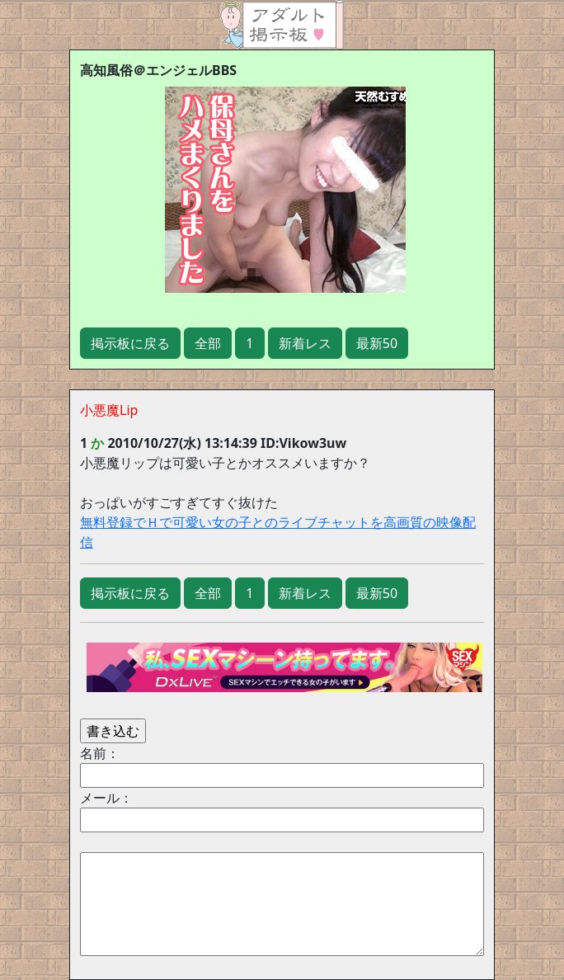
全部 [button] (208, 343)
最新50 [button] (376, 343)
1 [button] (249, 343)
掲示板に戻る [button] (130, 343)
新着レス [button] (305, 343)
